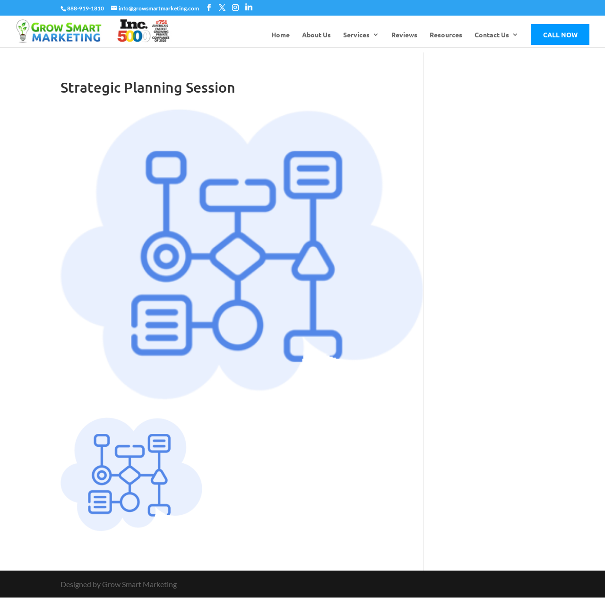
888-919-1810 (85, 8)
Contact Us (492, 35)
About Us (316, 35)
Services (356, 35)
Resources (446, 35)
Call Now (560, 34)
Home (280, 35)
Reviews (404, 35)
